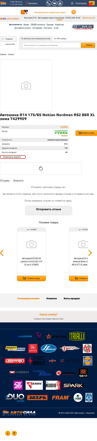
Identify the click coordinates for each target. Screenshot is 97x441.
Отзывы (5, 181)
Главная (3, 54)
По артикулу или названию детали (35, 39)
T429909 (64, 127)
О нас (56, 28)
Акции (26, 24)
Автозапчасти (15, 24)
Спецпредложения (28, 299)
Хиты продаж (72, 299)
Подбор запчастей (9, 40)
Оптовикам (37, 28)
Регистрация (81, 3)
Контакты (48, 28)
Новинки (51, 299)
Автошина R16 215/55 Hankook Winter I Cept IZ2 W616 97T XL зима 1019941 (83, 261)
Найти (89, 45)
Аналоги (18, 181)
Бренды (50, 24)
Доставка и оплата (22, 28)
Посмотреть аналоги (12, 157)
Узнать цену (33, 278)
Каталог (11, 54)
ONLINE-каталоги (38, 24)
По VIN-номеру (60, 39)
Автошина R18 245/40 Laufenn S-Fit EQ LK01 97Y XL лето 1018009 (31, 261)
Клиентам (59, 24)
